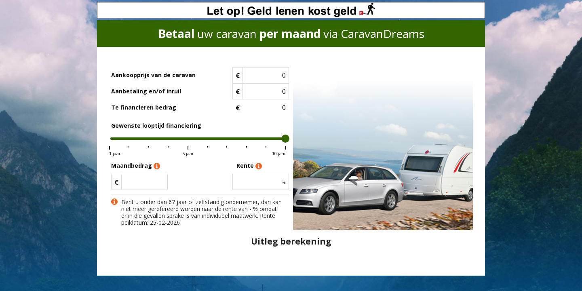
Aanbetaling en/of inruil (146, 91)
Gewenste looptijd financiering (156, 125)
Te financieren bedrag (143, 107)
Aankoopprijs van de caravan (153, 75)
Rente (249, 166)
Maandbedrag (135, 166)
